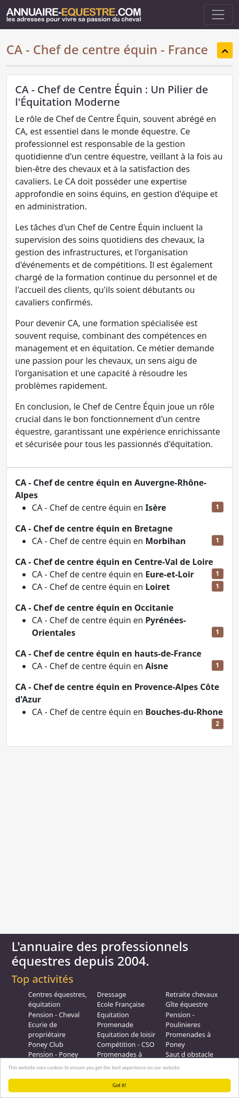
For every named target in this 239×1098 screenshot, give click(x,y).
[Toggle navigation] (218, 14)
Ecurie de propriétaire (47, 1029)
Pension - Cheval (54, 1014)
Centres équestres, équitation (57, 999)
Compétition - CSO (125, 1044)
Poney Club (45, 1044)
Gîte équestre (186, 1004)
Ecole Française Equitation (121, 1009)
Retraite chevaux (191, 994)
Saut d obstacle (189, 1054)
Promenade (115, 1024)
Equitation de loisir (126, 1034)
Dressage (111, 994)
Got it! (120, 1085)
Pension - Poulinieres (182, 1019)
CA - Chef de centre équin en (99, 507)
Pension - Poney (53, 1054)
